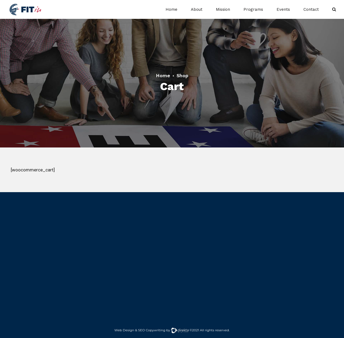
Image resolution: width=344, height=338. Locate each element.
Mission (223, 9)
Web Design (124, 330)
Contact (311, 9)
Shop (182, 75)
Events (283, 9)
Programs (253, 9)
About (196, 9)
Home (171, 9)
